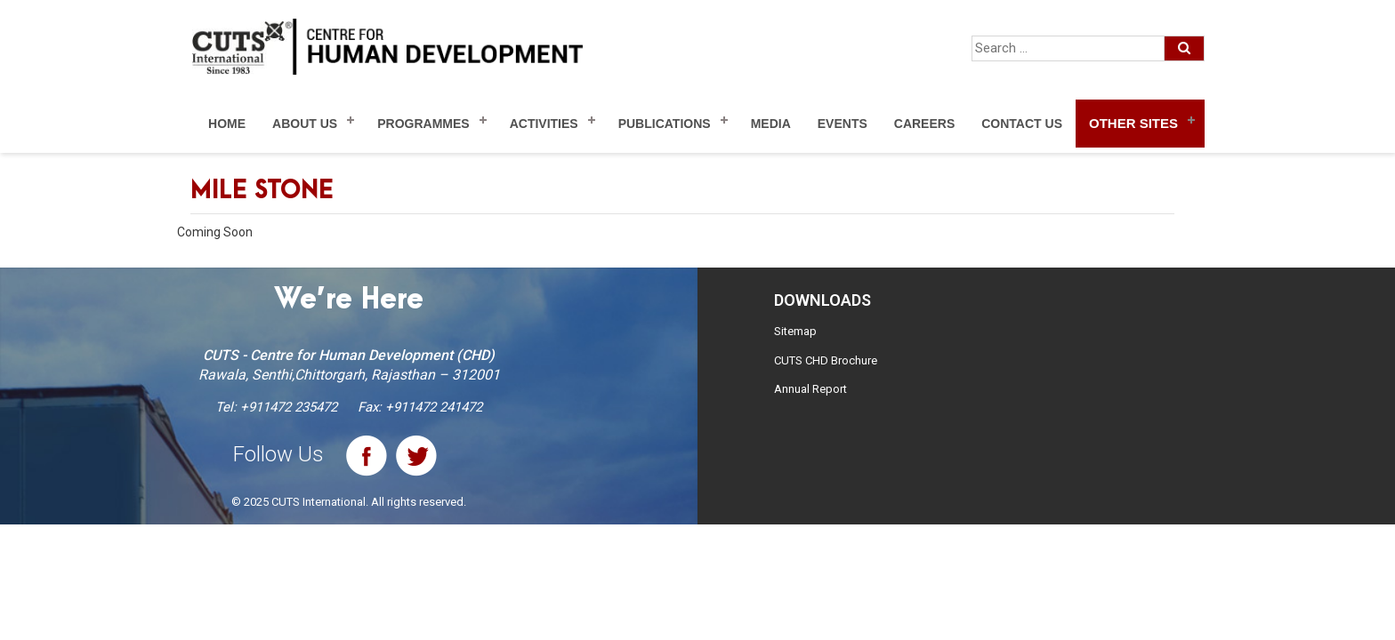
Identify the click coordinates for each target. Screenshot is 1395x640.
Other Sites (1133, 123)
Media (771, 123)
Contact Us (1021, 123)
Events (842, 123)
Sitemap (795, 331)
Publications (664, 123)
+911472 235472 (288, 407)
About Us (304, 123)
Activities (544, 123)
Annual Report (810, 389)
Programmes (423, 123)
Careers (924, 123)
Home (227, 123)
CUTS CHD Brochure (825, 360)
